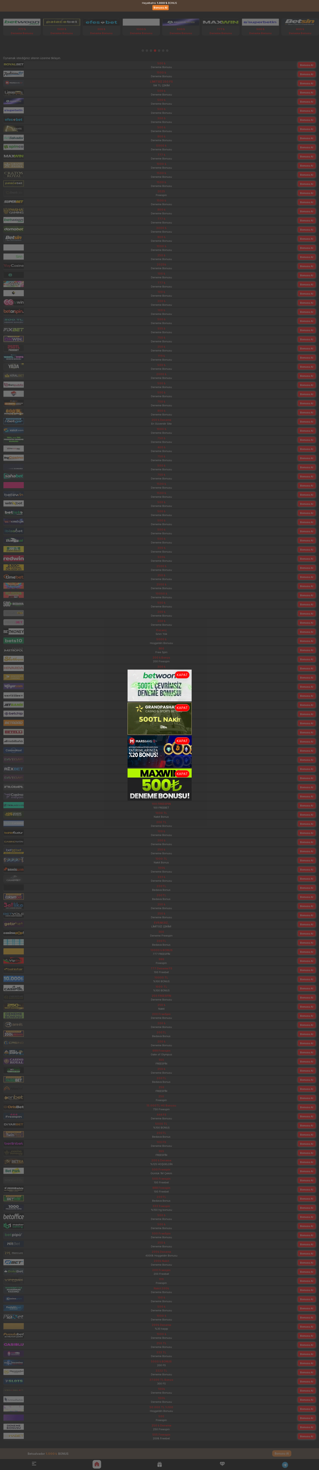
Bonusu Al (160, 7)
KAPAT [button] (182, 675)
